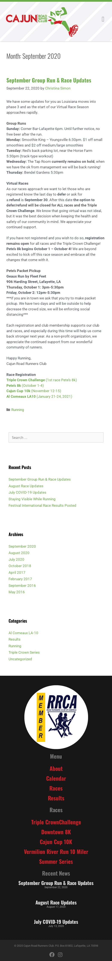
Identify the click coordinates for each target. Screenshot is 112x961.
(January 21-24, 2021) (54, 396)
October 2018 (20, 566)
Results (15, 639)
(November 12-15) (46, 391)
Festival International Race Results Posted (42, 505)
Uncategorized (20, 659)
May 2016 (17, 592)
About (56, 768)
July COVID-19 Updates (27, 492)
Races (56, 788)
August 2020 (19, 553)
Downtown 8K (56, 832)
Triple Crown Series (24, 652)
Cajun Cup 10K (56, 841)
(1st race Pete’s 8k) (41, 380)
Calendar (56, 778)
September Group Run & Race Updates (48, 80)
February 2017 (20, 579)
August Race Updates (26, 486)
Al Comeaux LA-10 (23, 633)
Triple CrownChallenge (56, 822)
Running (17, 410)
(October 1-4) (32, 385)
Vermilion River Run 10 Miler (56, 851)
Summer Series (56, 861)
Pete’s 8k (13, 385)
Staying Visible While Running (32, 499)
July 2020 (16, 559)
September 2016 (22, 585)
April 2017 (17, 572)
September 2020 (22, 546)
